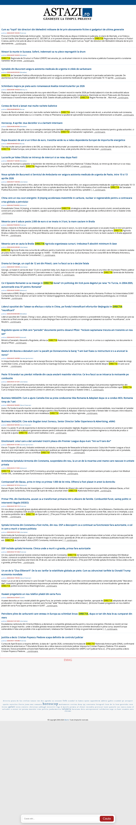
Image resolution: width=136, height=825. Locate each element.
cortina (73, 704)
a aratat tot (16, 709)
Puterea (23, 33)
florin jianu (24, 704)
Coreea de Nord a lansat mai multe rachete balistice (29, 105)
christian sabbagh (37, 707)
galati (12, 707)
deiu (83, 709)
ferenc (5, 707)
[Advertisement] (68, 680)
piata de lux (17, 701)
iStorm (66, 720)
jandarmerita (55, 709)
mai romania (36, 704)
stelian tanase (29, 701)
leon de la (110, 704)
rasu (131, 704)
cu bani (117, 709)
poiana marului (29, 709)
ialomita (66, 709)
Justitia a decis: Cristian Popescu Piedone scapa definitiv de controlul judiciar (42, 637)
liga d (59, 707)
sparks (6, 704)
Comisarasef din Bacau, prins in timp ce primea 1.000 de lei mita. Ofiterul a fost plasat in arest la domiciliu (58, 481)
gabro (111, 701)
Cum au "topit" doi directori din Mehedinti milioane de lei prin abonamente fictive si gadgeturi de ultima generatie (62, 29)
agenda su (49, 701)
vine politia (42, 709)
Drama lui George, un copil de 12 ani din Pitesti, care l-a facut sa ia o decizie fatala (45, 263)
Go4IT (22, 597)
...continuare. (20, 43)
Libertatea (23, 182)
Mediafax (23, 55)
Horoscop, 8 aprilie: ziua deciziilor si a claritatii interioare (31, 122)
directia (7, 701)
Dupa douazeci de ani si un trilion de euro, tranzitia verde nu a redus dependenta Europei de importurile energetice (63, 140)
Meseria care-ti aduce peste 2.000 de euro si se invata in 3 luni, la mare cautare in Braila (48, 221)
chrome (68, 711)
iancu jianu (126, 707)
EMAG (68, 660)
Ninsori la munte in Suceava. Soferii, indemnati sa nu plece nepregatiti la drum (43, 51)
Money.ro (23, 90)
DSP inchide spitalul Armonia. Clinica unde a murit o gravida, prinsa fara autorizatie (46, 548)
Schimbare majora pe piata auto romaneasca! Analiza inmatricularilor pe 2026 (43, 86)
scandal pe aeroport (123, 701)
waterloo (14, 704)
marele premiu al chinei (74, 707)
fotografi (100, 704)
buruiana (76, 709)
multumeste (64, 704)
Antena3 (23, 337)
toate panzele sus (112, 707)
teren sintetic (22, 707)
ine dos (40, 701)
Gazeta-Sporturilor (26, 358)
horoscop (50, 704)
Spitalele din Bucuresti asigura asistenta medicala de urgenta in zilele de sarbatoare (46, 68)
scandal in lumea (76, 701)
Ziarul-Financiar (25, 405)
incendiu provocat (94, 707)
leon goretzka (121, 704)
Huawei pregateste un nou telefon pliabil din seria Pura (31, 594)
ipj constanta (89, 704)
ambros (104, 701)
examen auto (128, 709)
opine (87, 701)
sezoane (58, 701)
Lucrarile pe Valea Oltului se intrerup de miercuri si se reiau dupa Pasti (39, 157)
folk (65, 701)
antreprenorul (92, 709)
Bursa (22, 109)
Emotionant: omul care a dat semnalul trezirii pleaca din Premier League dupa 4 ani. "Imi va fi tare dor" (56, 441)
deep (80, 704)
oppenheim (95, 701)
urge (112, 709)
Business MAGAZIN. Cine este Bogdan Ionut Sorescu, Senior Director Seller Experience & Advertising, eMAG (58, 421)
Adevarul (23, 205)
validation (104, 709)
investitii (51, 707)
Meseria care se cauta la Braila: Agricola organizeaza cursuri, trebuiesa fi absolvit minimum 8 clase (59, 243)
